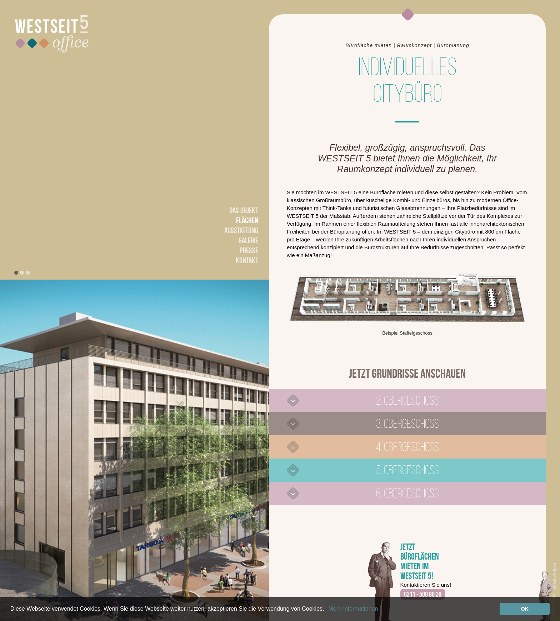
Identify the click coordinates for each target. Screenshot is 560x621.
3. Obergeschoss (407, 423)
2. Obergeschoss (407, 400)
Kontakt (247, 260)
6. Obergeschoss (407, 493)
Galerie (248, 240)
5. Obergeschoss (407, 470)
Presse (249, 250)
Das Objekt (243, 210)
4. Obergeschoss (407, 447)
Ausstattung (241, 230)
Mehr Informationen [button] (353, 609)
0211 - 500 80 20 (422, 594)
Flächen (247, 220)
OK (525, 609)
